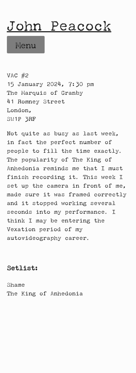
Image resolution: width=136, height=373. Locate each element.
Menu (26, 45)
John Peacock (59, 25)
